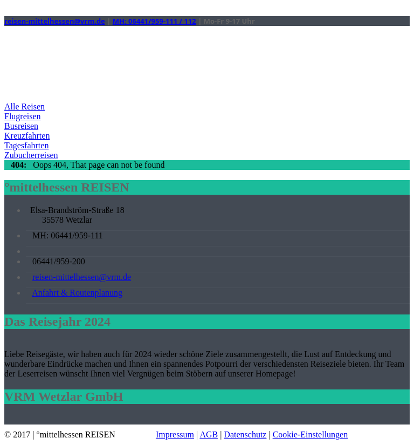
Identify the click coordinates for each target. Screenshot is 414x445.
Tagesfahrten (26, 145)
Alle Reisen (24, 106)
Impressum (175, 434)
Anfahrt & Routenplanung (77, 292)
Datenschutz (245, 434)
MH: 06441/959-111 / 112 (154, 21)
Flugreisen (22, 116)
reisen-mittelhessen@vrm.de (54, 21)
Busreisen (21, 126)
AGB (208, 434)
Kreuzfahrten (27, 135)
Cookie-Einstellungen (310, 434)
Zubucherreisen (31, 155)
